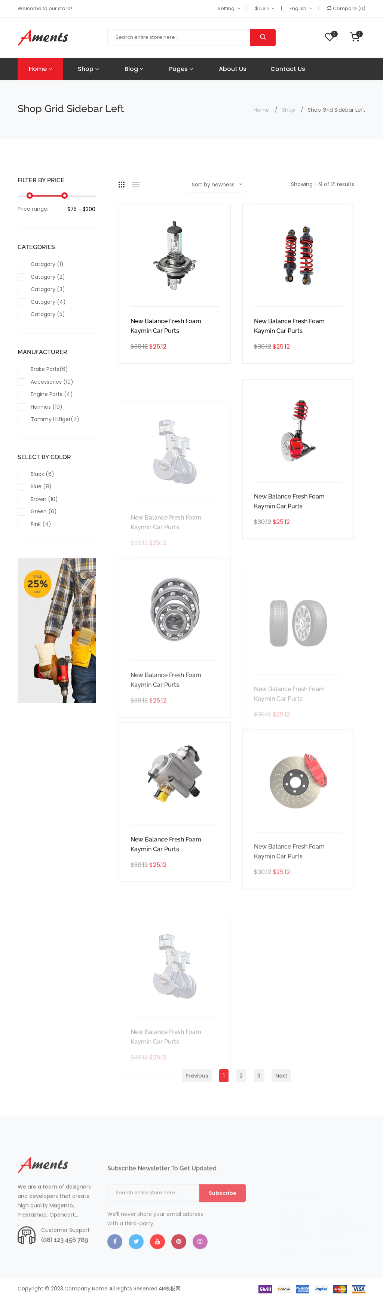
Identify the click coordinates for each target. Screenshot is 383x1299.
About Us (232, 69)
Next (281, 1094)
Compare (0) (346, 8)
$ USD (262, 8)
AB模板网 (170, 1288)
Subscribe (222, 1218)
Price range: (33, 210)
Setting (226, 8)
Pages (181, 69)
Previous (197, 1094)
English (297, 8)
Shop (88, 69)
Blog (134, 69)
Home (40, 69)
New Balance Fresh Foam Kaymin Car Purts (166, 326)
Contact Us (287, 69)
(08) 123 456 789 (64, 1258)
